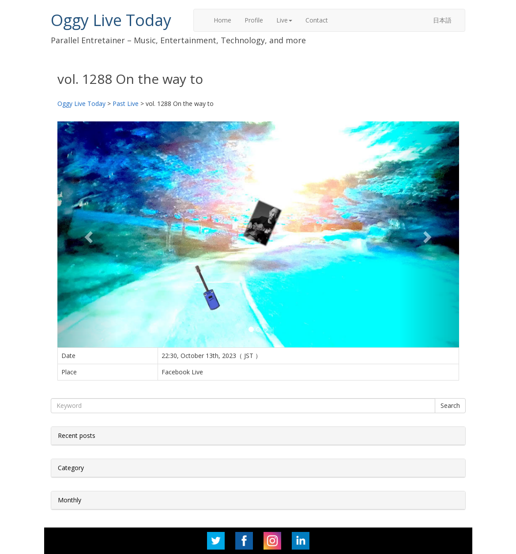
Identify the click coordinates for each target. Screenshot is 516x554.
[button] (87, 234)
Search (450, 405)
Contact (316, 20)
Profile (254, 20)
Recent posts (76, 435)
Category (71, 468)
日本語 (442, 20)
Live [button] (284, 20)
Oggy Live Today (111, 20)
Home (222, 20)
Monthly (69, 500)
